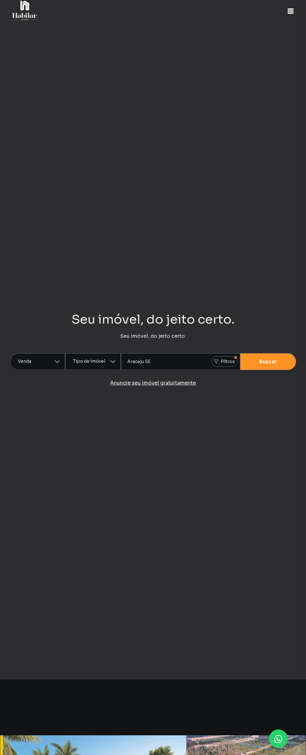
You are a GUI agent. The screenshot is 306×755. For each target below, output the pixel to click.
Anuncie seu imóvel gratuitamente (153, 383)
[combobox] (180, 361)
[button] (291, 11)
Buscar (268, 361)
